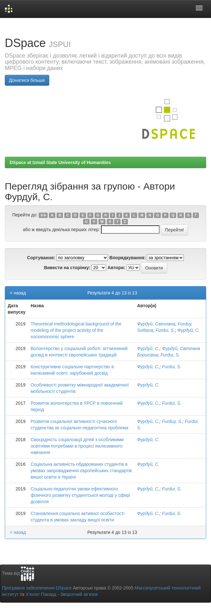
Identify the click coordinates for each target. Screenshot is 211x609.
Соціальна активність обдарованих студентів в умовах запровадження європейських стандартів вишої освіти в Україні (81, 471)
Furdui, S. (165, 330)
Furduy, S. (172, 421)
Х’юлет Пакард (41, 594)
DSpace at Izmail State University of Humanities (60, 162)
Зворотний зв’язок (79, 594)
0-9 (43, 215)
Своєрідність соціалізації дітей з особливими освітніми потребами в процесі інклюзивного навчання (77, 446)
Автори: (116, 267)
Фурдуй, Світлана (156, 323)
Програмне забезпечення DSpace (37, 587)
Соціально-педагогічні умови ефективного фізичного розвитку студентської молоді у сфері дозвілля (80, 495)
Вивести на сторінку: (67, 267)
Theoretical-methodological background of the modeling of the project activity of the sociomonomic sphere (76, 330)
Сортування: (41, 257)
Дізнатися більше (27, 80)
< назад (18, 292)
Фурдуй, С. (188, 330)
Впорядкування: (127, 257)
